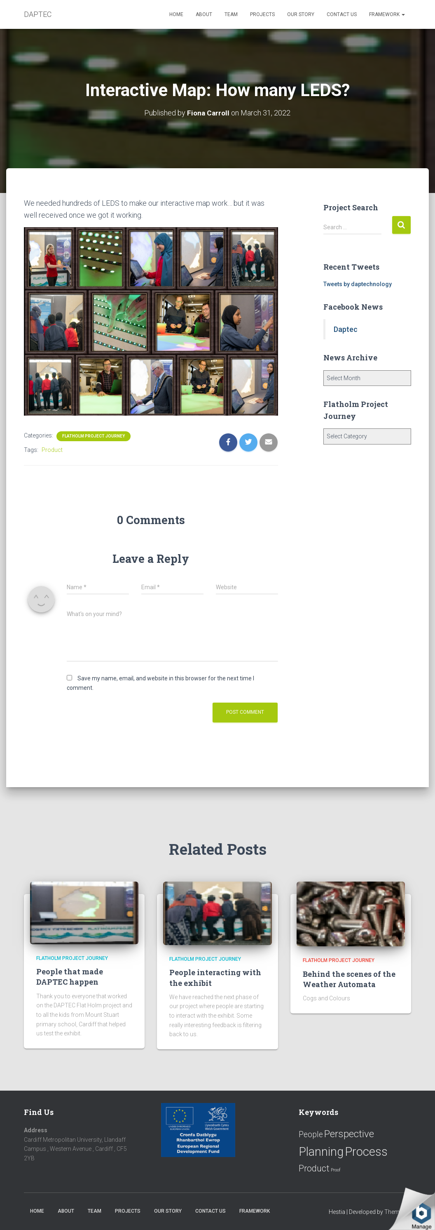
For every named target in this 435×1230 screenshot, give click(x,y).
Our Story (300, 14)
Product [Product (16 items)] (314, 1168)
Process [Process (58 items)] (366, 1152)
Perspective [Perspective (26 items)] (349, 1134)
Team (231, 14)
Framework (387, 14)
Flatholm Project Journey (93, 436)
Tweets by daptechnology (357, 284)
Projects (262, 14)
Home (176, 14)
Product (52, 450)
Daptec (346, 329)
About (204, 14)
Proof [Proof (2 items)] (336, 1170)
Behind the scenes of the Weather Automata (349, 979)
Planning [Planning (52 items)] (321, 1152)
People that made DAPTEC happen (69, 977)
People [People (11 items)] (311, 1134)
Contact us (342, 14)
